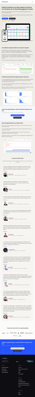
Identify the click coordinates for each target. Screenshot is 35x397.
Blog (19, 372)
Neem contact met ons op (23, 369)
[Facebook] (16, 361)
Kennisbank (20, 380)
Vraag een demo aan (17, 117)
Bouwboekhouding (5, 367)
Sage (19, 392)
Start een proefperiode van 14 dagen (17, 115)
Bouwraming (4, 369)
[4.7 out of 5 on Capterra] (13, 20)
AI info (19, 386)
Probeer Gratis (5, 18)
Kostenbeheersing (5, 372)
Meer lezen (5, 171)
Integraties (20, 390)
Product (3, 365)
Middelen (20, 377)
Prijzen (19, 370)
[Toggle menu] (32, 2)
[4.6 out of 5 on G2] (9, 20)
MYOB (19, 394)
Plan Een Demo (12, 18)
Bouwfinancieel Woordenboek (23, 383)
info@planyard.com (5, 361)
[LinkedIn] (18, 361)
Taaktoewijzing (4, 370)
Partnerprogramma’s (22, 381)
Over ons (20, 367)
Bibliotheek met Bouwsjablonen (23, 385)
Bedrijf (19, 365)
